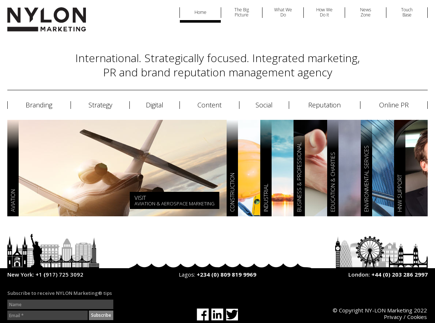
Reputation (324, 105)
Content (209, 105)
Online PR (394, 105)
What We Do (283, 12)
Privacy (393, 316)
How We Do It (324, 12)
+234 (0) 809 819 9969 (226, 274)
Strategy (100, 105)
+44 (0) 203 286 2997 (399, 274)
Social (264, 105)
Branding (39, 105)
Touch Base (407, 12)
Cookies (417, 316)
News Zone (365, 12)
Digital (154, 105)
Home (200, 12)
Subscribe (101, 315)
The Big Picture (241, 12)
